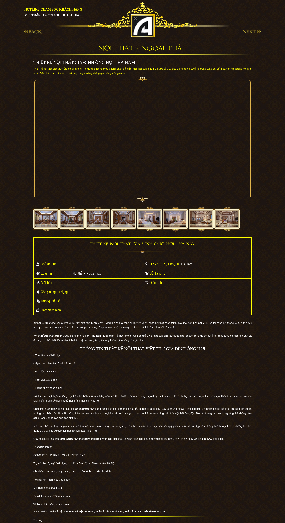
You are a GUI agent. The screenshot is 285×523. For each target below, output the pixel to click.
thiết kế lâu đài (133, 511)
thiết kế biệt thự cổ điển (109, 511)
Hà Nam (186, 264)
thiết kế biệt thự (58, 511)
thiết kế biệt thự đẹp (154, 511)
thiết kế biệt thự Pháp (81, 511)
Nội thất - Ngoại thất (87, 273)
